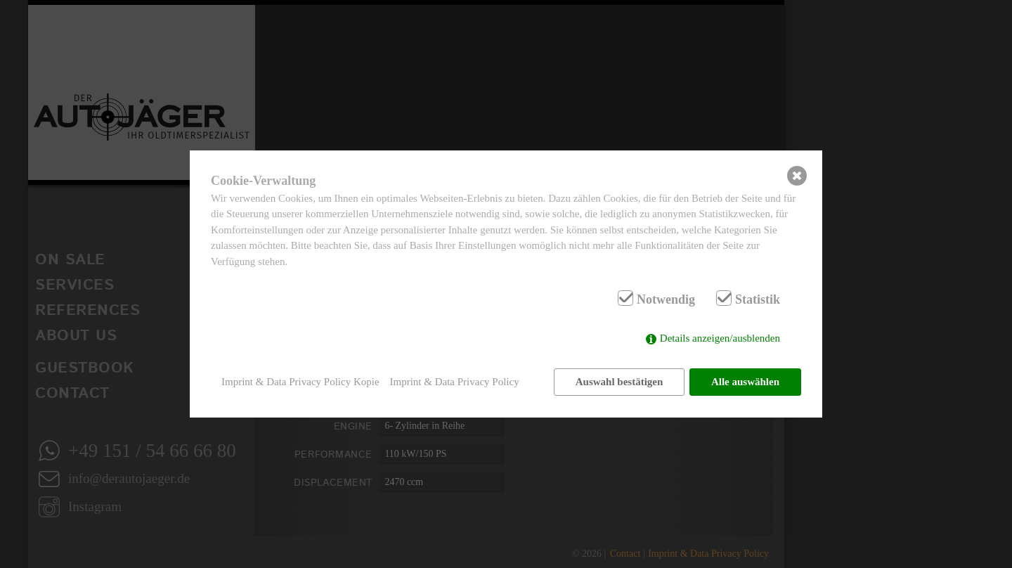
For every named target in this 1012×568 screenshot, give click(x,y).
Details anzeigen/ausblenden (720, 338)
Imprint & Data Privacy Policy (454, 381)
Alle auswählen (745, 381)
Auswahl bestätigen (619, 381)
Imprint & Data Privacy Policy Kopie (300, 381)
